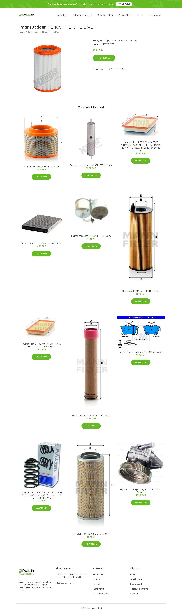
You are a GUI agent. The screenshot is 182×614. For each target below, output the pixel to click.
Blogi (140, 15)
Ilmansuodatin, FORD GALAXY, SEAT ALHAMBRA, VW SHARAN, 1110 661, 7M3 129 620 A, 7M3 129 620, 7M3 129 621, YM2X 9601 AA (141, 147)
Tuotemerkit (154, 15)
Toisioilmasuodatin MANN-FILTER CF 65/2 (91, 417)
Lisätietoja (104, 59)
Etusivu (21, 33)
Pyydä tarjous (124, 4)
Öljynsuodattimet (82, 15)
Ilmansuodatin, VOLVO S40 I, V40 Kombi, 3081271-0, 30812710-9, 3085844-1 (41, 346)
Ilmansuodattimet (129, 41)
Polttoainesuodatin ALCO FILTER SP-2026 (91, 237)
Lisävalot (97, 580)
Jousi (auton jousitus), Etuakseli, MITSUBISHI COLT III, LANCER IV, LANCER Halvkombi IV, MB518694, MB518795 (41, 496)
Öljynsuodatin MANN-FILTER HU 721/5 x (140, 292)
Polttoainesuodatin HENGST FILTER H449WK (91, 166)
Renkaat (97, 585)
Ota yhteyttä (136, 580)
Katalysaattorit (105, 15)
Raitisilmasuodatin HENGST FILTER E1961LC (41, 244)
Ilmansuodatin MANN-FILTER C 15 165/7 (91, 535)
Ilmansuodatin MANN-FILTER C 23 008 (41, 168)
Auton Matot (98, 575)
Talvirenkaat (61, 15)
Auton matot (125, 15)
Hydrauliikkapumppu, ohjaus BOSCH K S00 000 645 (140, 492)
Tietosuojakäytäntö (139, 590)
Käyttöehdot (136, 585)
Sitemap (134, 595)
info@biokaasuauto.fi (65, 584)
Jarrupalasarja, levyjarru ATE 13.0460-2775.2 (141, 353)
